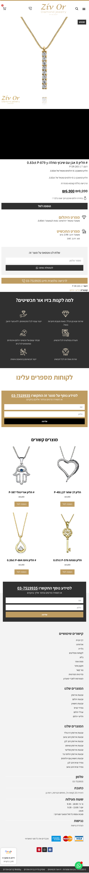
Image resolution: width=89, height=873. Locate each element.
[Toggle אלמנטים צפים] (79, 865)
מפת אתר (79, 661)
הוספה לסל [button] (67, 504)
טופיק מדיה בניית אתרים (34, 869)
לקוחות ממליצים (76, 653)
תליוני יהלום (75, 290)
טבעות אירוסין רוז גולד (73, 733)
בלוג (81, 657)
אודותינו (79, 644)
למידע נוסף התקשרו (44, 588)
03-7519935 (78, 781)
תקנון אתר (78, 666)
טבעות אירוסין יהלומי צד (72, 754)
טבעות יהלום (77, 699)
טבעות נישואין (77, 703)
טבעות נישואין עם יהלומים (72, 758)
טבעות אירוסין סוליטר (74, 750)
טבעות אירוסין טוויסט (74, 746)
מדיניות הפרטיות (76, 674)
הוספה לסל (44, 206)
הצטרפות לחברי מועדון (73, 679)
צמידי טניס (78, 708)
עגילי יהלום (78, 712)
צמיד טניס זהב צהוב (74, 767)
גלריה (80, 649)
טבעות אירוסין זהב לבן (73, 741)
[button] (83, 8)
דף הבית (79, 640)
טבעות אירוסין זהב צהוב (73, 737)
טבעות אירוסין (77, 695)
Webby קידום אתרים (12, 869)
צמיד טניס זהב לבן (75, 763)
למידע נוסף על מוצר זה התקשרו (44, 395)
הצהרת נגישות (77, 825)
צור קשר (79, 670)
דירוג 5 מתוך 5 (8, 857)
